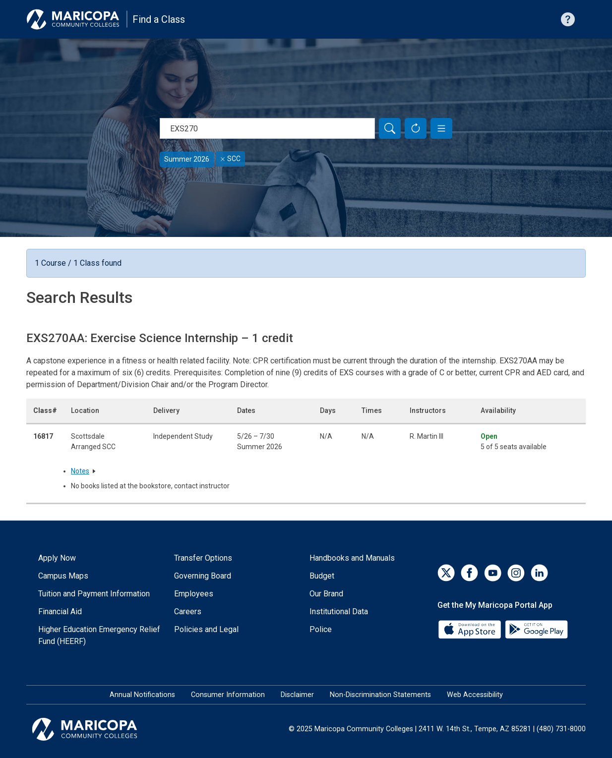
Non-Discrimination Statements (380, 695)
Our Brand (326, 593)
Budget (321, 576)
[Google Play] (536, 628)
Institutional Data (338, 611)
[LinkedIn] (539, 573)
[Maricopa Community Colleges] (97, 729)
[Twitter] (446, 573)
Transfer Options (203, 558)
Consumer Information (228, 695)
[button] (441, 128)
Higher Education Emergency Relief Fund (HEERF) (99, 635)
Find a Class (158, 19)
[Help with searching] (568, 19)
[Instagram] (516, 573)
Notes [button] (80, 471)
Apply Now (57, 558)
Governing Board (202, 576)
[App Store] (470, 628)
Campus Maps (63, 576)
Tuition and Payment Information (94, 593)
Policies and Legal (206, 629)
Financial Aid (60, 611)
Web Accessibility (475, 695)
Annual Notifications (142, 695)
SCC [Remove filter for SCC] (230, 159)
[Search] (390, 128)
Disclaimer (297, 695)
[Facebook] (469, 573)
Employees (193, 593)
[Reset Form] (416, 128)
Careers (187, 611)
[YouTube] (492, 573)
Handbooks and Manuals (352, 558)
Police (320, 629)
